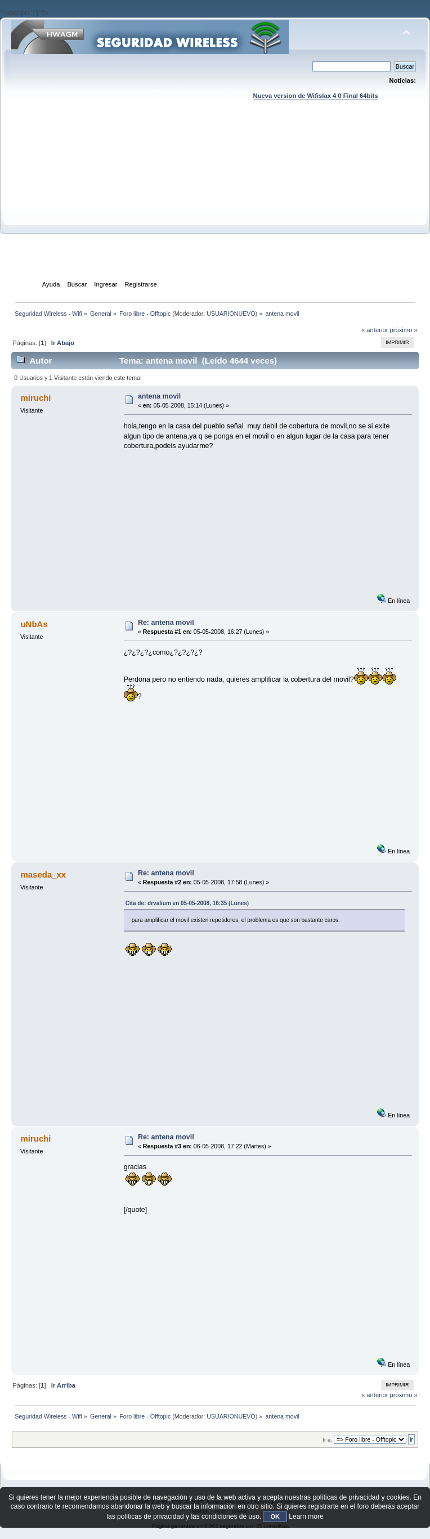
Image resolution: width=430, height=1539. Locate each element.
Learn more (306, 1516)
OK (275, 1516)
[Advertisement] (215, 200)
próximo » (404, 329)
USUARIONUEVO (231, 313)
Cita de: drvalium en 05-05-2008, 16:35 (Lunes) (187, 903)
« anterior (374, 329)
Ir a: (327, 1440)
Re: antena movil (166, 623)
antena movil (159, 396)
